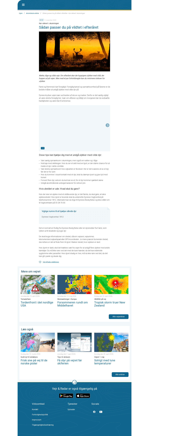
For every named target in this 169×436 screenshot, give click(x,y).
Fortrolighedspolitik (40, 414)
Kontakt (35, 409)
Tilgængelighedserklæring (43, 425)
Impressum (36, 420)
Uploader (71, 409)
